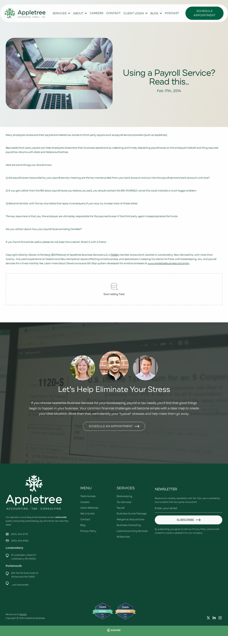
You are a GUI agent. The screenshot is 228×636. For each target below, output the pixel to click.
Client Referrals (89, 507)
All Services (123, 536)
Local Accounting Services (132, 530)
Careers (96, 13)
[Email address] (188, 508)
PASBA (114, 254)
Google (23, 614)
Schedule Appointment (205, 13)
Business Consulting (129, 525)
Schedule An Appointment (111, 426)
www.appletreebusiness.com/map (168, 263)
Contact (113, 13)
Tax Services (124, 502)
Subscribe (185, 520)
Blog (82, 525)
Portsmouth (14, 566)
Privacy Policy (88, 530)
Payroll (120, 507)
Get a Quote (87, 513)
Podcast (172, 13)
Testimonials (87, 496)
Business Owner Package (131, 513)
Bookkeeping (124, 496)
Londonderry (14, 548)
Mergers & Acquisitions (130, 519)
